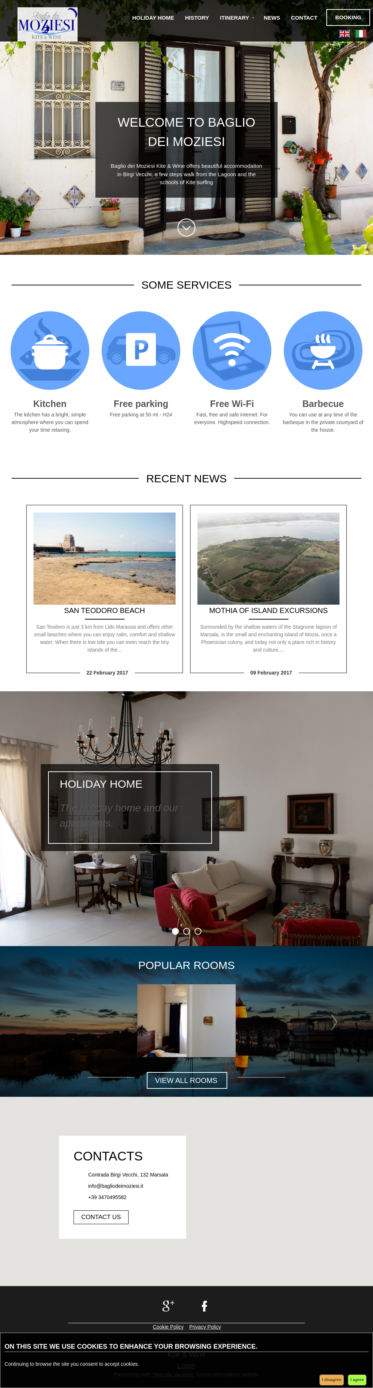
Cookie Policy (168, 1327)
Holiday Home (153, 18)
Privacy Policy (205, 1327)
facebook (205, 1306)
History (197, 18)
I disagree (332, 1379)
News (272, 18)
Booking (348, 17)
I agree (357, 1379)
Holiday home (101, 784)
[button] (186, 1192)
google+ (167, 1306)
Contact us (101, 1217)
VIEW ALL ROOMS (187, 1080)
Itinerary (234, 18)
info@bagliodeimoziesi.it (115, 1186)
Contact (304, 18)
